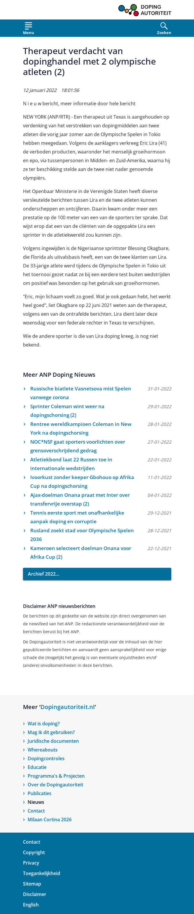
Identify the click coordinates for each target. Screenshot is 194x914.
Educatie (37, 767)
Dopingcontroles (46, 758)
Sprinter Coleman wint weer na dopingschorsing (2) (67, 410)
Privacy (31, 863)
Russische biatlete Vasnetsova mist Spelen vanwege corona (80, 393)
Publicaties (39, 793)
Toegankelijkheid (41, 873)
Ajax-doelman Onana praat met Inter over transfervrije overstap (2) (80, 499)
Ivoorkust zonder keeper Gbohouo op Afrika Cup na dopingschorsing (82, 481)
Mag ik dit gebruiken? (51, 732)
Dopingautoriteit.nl (67, 707)
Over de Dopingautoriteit (55, 784)
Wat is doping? (44, 723)
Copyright (34, 852)
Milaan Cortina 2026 (50, 819)
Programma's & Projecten (56, 776)
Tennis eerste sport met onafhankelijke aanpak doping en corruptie (77, 517)
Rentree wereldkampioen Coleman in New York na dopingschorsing (80, 428)
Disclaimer (34, 894)
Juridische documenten (53, 741)
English (31, 904)
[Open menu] (28, 29)
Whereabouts (43, 750)
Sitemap (32, 884)
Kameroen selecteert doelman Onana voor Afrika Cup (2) (80, 552)
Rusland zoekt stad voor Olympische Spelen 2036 (82, 534)
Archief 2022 (42, 574)
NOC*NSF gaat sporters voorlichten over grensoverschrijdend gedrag (77, 446)
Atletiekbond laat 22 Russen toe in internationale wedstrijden (71, 464)
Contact (36, 811)
